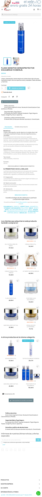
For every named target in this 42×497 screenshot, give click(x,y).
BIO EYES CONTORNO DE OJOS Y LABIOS (21, 210)
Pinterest (17, 96)
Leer (3, 444)
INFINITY (36, 208)
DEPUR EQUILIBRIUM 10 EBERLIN (31, 358)
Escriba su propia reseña (9, 102)
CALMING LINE (32, 213)
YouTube (15, 450)
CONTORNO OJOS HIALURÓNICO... (31, 299)
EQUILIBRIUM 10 (8, 206)
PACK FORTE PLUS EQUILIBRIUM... (31, 384)
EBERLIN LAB (23, 213)
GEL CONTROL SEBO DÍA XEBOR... (11, 245)
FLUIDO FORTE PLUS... (11, 298)
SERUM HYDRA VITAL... (11, 358)
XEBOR (31, 208)
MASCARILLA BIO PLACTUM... (11, 325)
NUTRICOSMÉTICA (33, 211)
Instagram (24, 450)
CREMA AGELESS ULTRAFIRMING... (30, 326)
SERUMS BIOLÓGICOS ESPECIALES (17, 211)
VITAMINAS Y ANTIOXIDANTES (12, 208)
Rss (11, 450)
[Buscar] (21, 14)
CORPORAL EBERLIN (12, 213)
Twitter (7, 450)
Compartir (9, 96)
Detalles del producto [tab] (21, 127)
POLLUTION (24, 208)
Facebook (2, 450)
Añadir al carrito (16, 88)
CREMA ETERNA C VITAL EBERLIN (11, 272)
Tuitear (13, 96)
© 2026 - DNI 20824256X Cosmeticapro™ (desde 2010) (16, 495)
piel (22, 204)
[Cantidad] (3, 88)
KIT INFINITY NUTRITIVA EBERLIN (31, 271)
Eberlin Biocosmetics (21, 202)
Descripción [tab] (8, 127)
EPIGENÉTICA (34, 206)
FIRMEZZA (16, 206)
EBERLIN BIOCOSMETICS (21, 195)
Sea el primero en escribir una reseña (21, 400)
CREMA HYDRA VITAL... (31, 244)
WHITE (7, 210)
